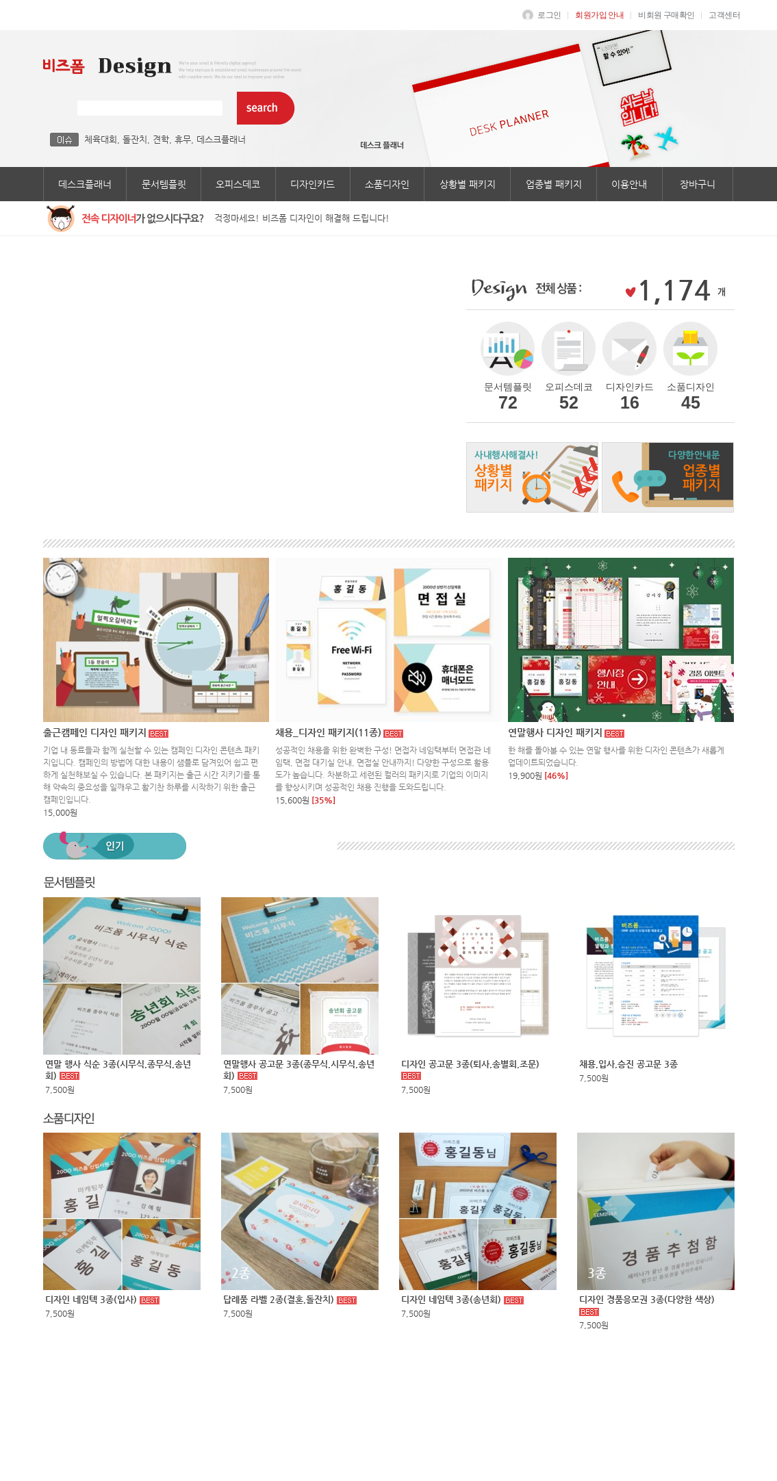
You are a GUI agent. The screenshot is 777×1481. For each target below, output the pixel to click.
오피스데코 (238, 184)
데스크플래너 (221, 139)
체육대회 (100, 139)
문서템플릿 (164, 184)
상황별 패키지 (468, 184)
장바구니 (697, 184)
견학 (161, 139)
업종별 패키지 (554, 184)
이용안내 (629, 184)
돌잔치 (135, 139)
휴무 (183, 139)
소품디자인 (387, 184)
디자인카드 (312, 184)
